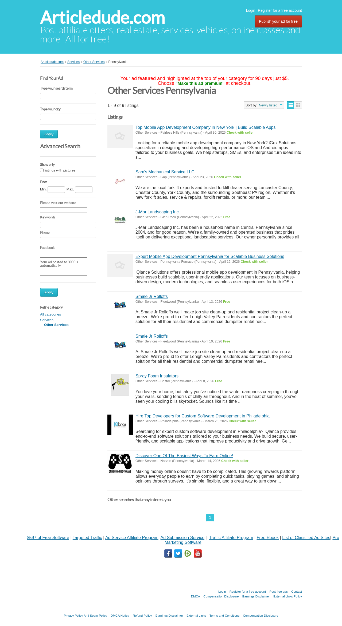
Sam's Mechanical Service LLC (165, 172)
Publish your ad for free (278, 21)
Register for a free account (280, 10)
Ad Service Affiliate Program (131, 537)
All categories (50, 314)
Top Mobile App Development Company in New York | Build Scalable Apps (205, 127)
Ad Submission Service (183, 537)
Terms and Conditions (224, 615)
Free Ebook (267, 537)
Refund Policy (142, 615)
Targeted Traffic (87, 537)
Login (250, 10)
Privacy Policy (73, 615)
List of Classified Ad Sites (306, 537)
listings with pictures (60, 170)
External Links (196, 615)
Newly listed (268, 105)
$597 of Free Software (48, 537)
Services (46, 320)
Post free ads (278, 591)
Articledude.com (102, 17)
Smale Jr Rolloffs (151, 296)
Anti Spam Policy (95, 615)
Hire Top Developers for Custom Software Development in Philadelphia (202, 416)
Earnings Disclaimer (256, 596)
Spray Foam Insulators (156, 376)
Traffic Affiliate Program (231, 537)
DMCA (195, 596)
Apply (48, 134)
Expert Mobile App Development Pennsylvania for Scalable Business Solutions (209, 256)
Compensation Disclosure (221, 596)
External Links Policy (287, 596)
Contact (296, 591)
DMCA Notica (120, 615)
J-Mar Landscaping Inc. (157, 212)
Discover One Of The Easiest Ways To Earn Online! (184, 455)
